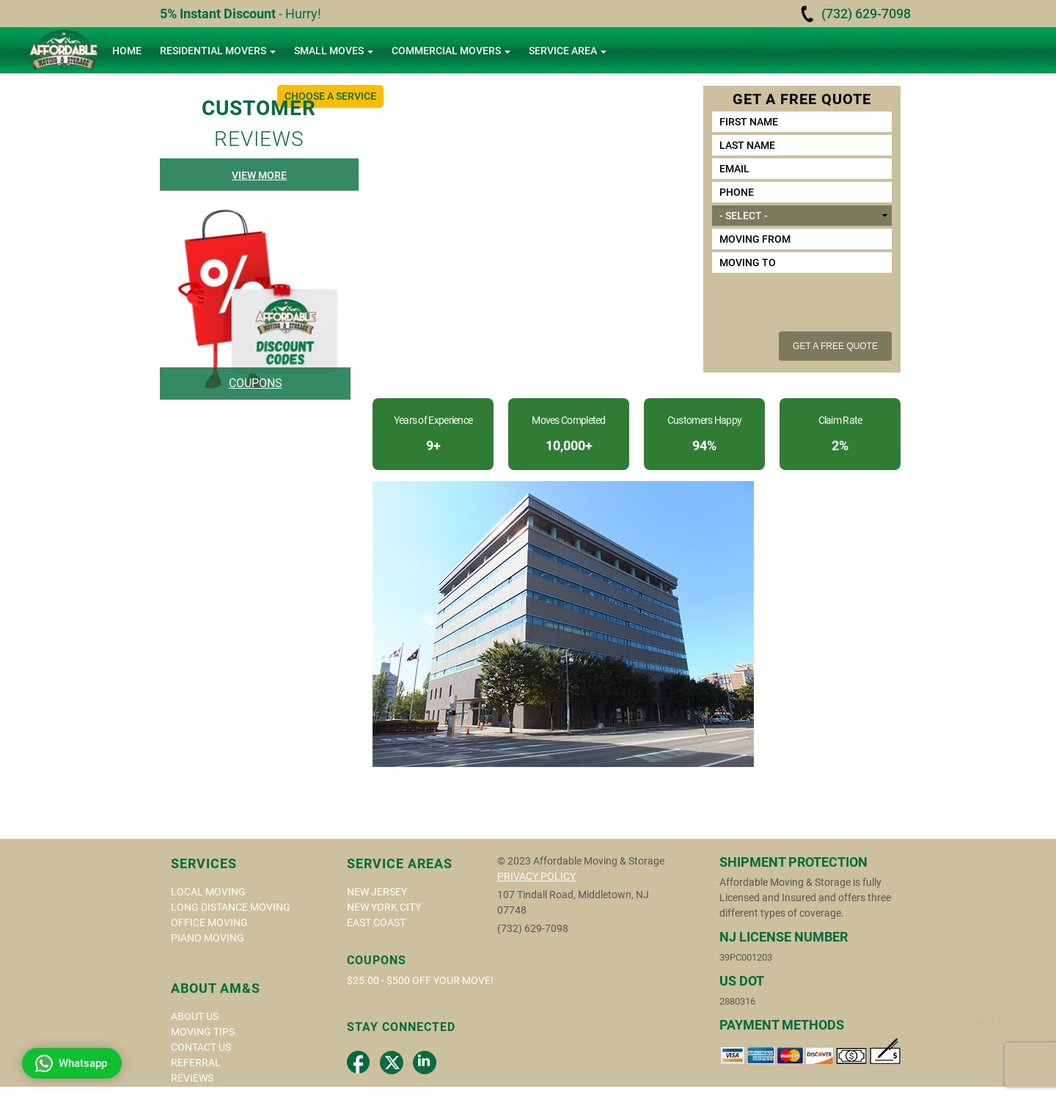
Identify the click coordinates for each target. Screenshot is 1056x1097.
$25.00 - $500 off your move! (420, 980)
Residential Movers (218, 50)
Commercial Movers (451, 50)
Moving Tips (203, 1032)
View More (259, 175)
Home (127, 50)
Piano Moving (207, 938)
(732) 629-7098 (866, 13)
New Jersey (377, 892)
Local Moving (208, 892)
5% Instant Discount (218, 13)
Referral (196, 1062)
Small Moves (333, 50)
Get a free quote (835, 346)
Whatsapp (71, 1063)
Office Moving (209, 922)
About (133, 97)
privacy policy (536, 876)
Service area (567, 50)
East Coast (376, 922)
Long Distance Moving (230, 907)
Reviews (192, 1078)
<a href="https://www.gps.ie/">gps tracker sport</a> (586, 1004)
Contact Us (201, 1047)
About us (195, 1016)
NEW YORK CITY (384, 907)
